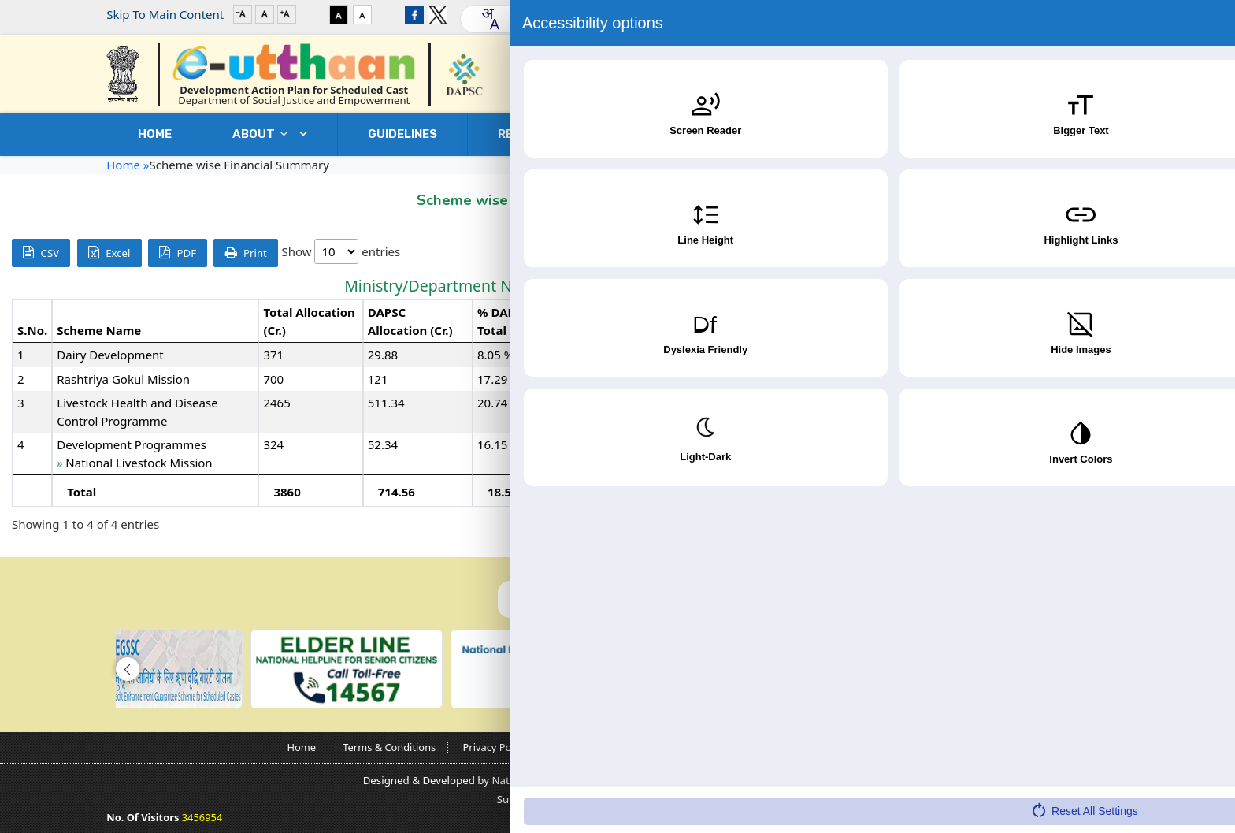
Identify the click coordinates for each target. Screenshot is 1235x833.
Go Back (1096, 196)
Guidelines (683, 747)
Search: (1110, 252)
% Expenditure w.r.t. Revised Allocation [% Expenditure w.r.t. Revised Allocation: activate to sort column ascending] (1134, 321)
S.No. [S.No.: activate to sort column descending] (32, 330)
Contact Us (1037, 134)
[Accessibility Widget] (1191, 786)
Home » (127, 165)
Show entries (340, 251)
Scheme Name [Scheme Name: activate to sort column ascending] (99, 330)
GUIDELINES (402, 134)
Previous (1109, 525)
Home (155, 134)
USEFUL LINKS (702, 134)
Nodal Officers (769, 747)
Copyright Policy (592, 747)
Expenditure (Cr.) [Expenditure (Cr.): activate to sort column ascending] (991, 321)
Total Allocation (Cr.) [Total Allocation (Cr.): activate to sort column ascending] (308, 321)
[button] (127, 669)
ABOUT (263, 134)
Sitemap (927, 747)
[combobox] (490, 19)
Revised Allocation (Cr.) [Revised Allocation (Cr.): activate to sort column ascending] (699, 321)
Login (1079, 14)
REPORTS (537, 134)
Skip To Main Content (165, 14)
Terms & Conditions (389, 747)
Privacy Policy (495, 747)
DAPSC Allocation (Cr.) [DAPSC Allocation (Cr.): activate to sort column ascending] (410, 321)
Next (1198, 525)
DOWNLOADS (876, 134)
